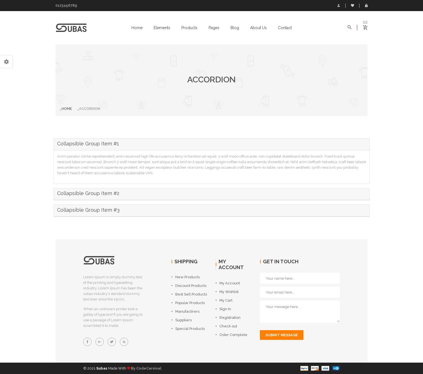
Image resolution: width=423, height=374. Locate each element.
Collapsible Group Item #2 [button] (88, 193)
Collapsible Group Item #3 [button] (88, 210)
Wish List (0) (352, 5)
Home (137, 28)
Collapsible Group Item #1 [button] (88, 143)
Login (366, 5)
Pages (214, 28)
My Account (338, 5)
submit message (281, 335)
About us (258, 28)
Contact (285, 28)
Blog (235, 28)
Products (189, 28)
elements (162, 28)
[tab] (211, 144)
